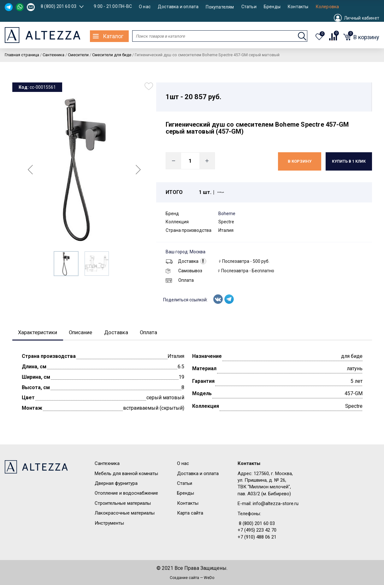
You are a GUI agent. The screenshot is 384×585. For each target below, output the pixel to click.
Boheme (226, 213)
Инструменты (109, 523)
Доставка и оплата (178, 7)
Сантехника (107, 464)
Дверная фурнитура (116, 484)
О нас (145, 7)
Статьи (249, 7)
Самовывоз (184, 270)
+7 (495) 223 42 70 (257, 531)
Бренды (272, 7)
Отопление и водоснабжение (126, 494)
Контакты (298, 7)
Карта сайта (190, 513)
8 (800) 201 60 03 (58, 6)
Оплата (180, 280)
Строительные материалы (123, 504)
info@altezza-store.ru (275, 504)
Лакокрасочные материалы (125, 513)
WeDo (209, 578)
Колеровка (327, 7)
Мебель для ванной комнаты (126, 474)
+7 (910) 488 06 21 (257, 537)
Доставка (182, 261)
